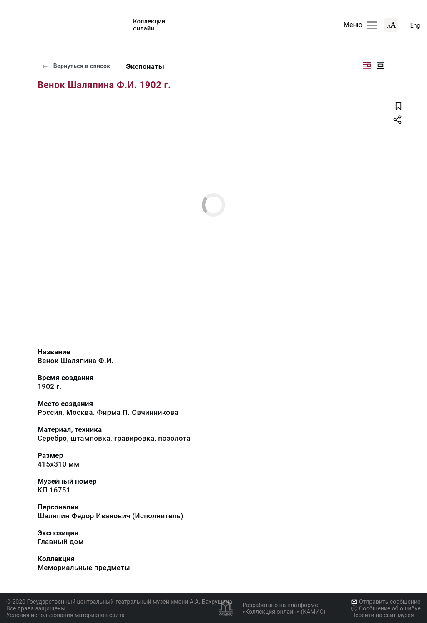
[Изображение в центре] (380, 65)
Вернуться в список (76, 66)
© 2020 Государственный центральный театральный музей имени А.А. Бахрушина (119, 601)
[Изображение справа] (367, 65)
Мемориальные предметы (84, 567)
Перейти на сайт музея (382, 615)
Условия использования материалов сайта (65, 615)
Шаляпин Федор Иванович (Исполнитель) (110, 516)
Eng (415, 25)
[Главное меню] (371, 25)
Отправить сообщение (385, 601)
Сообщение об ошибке (386, 608)
